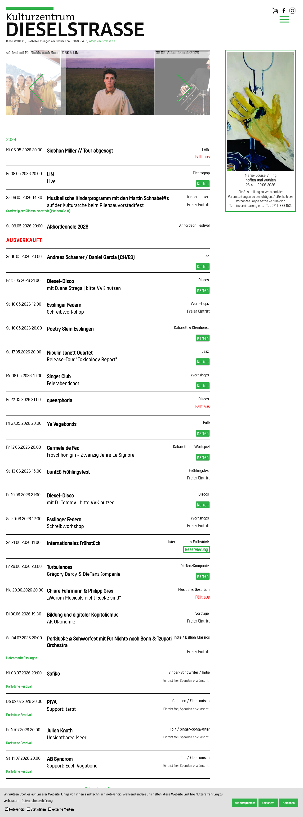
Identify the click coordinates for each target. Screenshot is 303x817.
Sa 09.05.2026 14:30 (24, 197)
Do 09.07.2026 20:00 (24, 701)
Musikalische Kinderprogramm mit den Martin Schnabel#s (108, 201)
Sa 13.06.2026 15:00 (23, 471)
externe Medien (61, 809)
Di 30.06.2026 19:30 (23, 613)
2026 (11, 139)
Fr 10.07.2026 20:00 (23, 729)
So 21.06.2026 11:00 (23, 542)
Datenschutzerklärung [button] (37, 800)
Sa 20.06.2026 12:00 (23, 518)
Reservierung (196, 549)
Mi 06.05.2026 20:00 (24, 149)
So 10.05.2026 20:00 (24, 256)
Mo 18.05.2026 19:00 (24, 375)
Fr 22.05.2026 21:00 (23, 399)
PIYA (61, 705)
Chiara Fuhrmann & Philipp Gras (84, 594)
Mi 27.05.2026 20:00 (23, 423)
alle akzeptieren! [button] (245, 803)
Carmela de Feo (90, 451)
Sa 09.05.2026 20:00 (24, 225)
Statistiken (36, 809)
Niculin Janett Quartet (82, 356)
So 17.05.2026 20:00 (23, 351)
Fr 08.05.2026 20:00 (24, 173)
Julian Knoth (66, 733)
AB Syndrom (72, 762)
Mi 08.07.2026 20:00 (24, 672)
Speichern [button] (268, 803)
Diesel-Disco (84, 284)
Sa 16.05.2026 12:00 (23, 304)
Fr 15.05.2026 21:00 (23, 280)
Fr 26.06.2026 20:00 (24, 566)
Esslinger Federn (65, 308)
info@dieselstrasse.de (102, 41)
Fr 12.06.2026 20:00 (23, 447)
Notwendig (14, 809)
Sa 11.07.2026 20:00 (23, 758)
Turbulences (83, 570)
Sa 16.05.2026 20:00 (24, 327)
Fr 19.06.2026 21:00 (23, 494)
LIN (51, 177)
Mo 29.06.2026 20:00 (24, 589)
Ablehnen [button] (289, 803)
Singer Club (63, 379)
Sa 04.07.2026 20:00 (24, 637)
